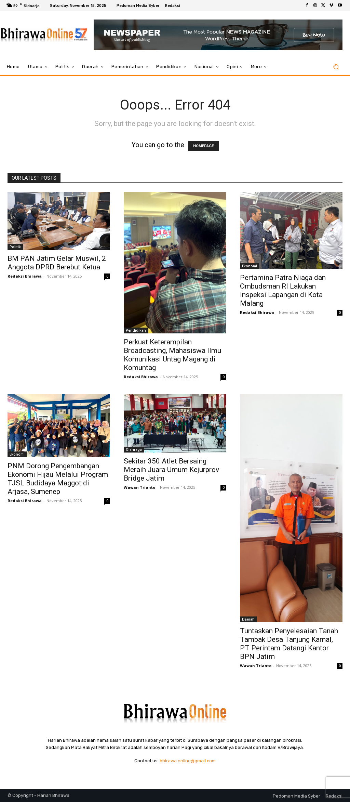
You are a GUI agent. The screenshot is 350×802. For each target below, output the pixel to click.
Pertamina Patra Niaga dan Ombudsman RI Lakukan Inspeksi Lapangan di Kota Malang (283, 290)
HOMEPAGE (203, 146)
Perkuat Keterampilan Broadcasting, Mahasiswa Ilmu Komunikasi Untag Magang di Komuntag (172, 355)
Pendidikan (136, 330)
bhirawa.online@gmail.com (188, 760)
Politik (15, 246)
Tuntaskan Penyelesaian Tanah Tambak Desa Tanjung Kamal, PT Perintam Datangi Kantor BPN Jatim (289, 644)
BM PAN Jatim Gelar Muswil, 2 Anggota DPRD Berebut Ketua (57, 262)
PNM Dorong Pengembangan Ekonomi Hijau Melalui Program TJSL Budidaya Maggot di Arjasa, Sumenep (58, 479)
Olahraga (134, 449)
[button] (336, 67)
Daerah (248, 619)
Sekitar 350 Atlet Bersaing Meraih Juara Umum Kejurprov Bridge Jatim (171, 469)
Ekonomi (249, 266)
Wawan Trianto (139, 487)
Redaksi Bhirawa (25, 276)
